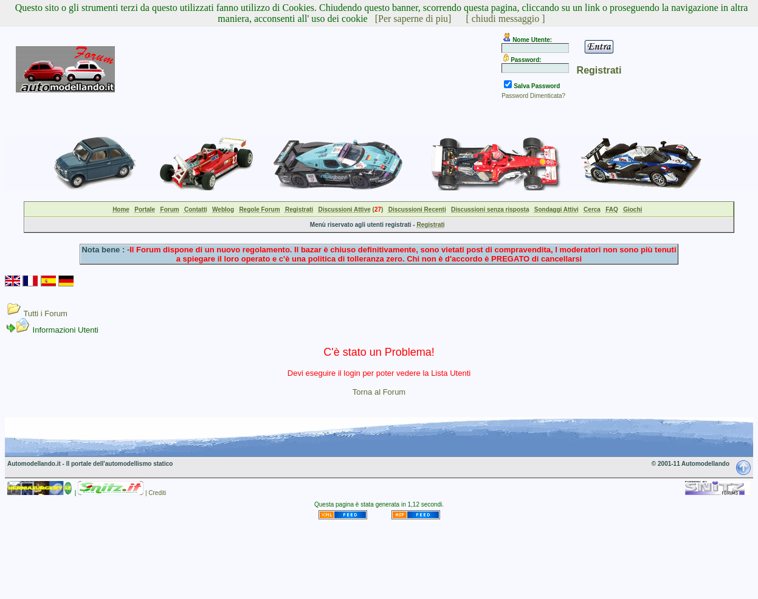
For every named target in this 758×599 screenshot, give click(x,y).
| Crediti (155, 493)
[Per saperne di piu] (413, 18)
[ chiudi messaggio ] (505, 18)
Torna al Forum (379, 391)
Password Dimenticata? (533, 95)
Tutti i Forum (45, 313)
